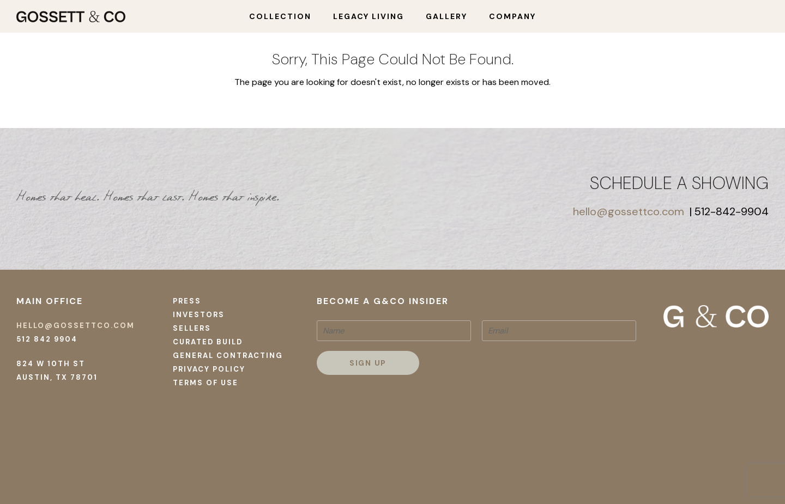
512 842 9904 (46, 339)
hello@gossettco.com (628, 211)
